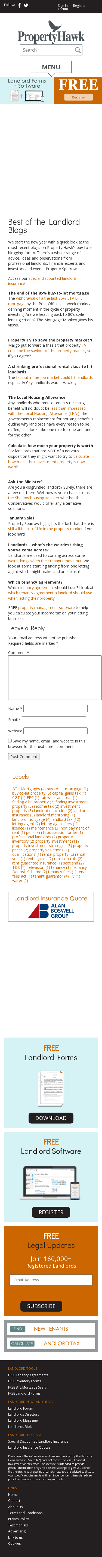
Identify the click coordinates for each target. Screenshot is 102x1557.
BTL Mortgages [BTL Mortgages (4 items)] (29, 788)
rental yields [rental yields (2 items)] (39, 858)
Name (15, 708)
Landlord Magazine (23, 1420)
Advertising (17, 1531)
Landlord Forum (20, 1408)
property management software (46, 607)
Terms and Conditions (25, 1513)
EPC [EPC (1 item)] (33, 797)
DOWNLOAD (51, 1118)
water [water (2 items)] (20, 880)
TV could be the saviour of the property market (47, 348)
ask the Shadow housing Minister (50, 495)
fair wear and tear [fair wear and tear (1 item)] (59, 797)
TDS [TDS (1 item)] (19, 867)
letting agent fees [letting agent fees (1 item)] (59, 823)
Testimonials (18, 1525)
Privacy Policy (18, 1519)
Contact (14, 1500)
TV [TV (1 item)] (75, 876)
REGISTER (51, 1212)
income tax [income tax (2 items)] (46, 806)
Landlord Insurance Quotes (29, 1447)
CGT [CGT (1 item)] (19, 797)
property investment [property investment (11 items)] (57, 841)
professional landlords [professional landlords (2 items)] (34, 836)
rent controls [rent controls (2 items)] (68, 858)
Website (15, 730)
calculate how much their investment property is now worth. (48, 462)
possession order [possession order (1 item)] (65, 832)
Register (79, 5)
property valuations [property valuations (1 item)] (49, 849)
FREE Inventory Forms (24, 1381)
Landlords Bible (20, 1426)
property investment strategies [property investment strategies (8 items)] (42, 845)
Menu (51, 67)
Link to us (15, 1537)
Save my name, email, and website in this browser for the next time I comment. (46, 743)
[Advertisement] (51, 158)
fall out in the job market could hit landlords (54, 377)
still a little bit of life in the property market (45, 528)
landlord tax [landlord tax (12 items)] (66, 819)
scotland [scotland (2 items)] (73, 863)
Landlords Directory (23, 1414)
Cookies (14, 1543)
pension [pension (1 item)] (36, 832)
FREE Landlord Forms (24, 1393)
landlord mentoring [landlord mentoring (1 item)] (55, 815)
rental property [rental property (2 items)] (58, 854)
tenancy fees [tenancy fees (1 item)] (62, 871)
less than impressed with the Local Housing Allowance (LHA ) (47, 411)
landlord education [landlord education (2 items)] (53, 810)
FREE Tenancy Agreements (28, 1375)
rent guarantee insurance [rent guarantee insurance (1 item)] (37, 863)
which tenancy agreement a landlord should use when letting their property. (50, 595)
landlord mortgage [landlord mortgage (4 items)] (31, 819)
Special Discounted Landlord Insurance (38, 1441)
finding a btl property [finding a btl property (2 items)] (33, 801)
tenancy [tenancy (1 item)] (61, 867)
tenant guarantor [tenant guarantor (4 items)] (51, 876)
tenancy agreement (37, 587)
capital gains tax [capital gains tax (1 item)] (69, 793)
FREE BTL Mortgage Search (28, 1387)
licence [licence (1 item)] (21, 828)
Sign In (63, 5)
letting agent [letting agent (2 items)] (26, 823)
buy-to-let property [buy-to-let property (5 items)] (31, 793)
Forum (63, 9)
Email (14, 719)
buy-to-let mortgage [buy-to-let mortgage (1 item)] (67, 788)
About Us (15, 1507)
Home (13, 1494)
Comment (18, 652)
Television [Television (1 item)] (38, 867)
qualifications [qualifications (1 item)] (26, 854)
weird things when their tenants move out (45, 560)
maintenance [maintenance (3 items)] (45, 828)
